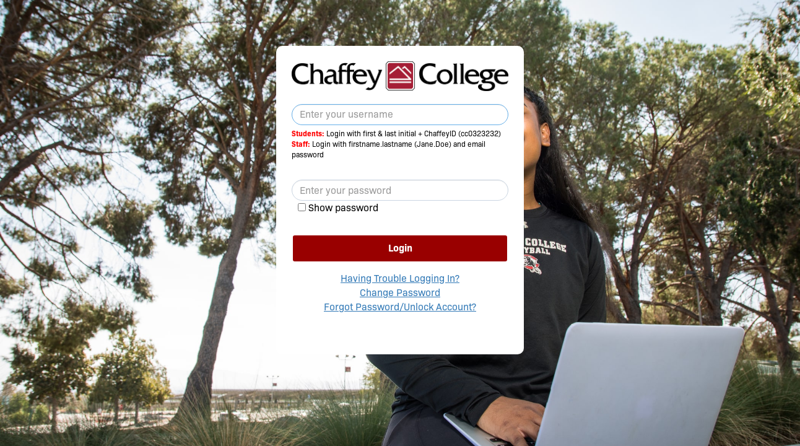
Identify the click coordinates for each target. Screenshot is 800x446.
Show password (343, 208)
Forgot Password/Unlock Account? (400, 307)
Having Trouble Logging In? (400, 278)
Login (400, 248)
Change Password (400, 293)
